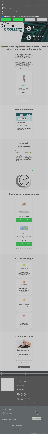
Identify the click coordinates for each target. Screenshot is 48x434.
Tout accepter (6, 19)
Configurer (42, 19)
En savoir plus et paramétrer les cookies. (7, 10)
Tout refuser (30, 19)
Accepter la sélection (18, 19)
